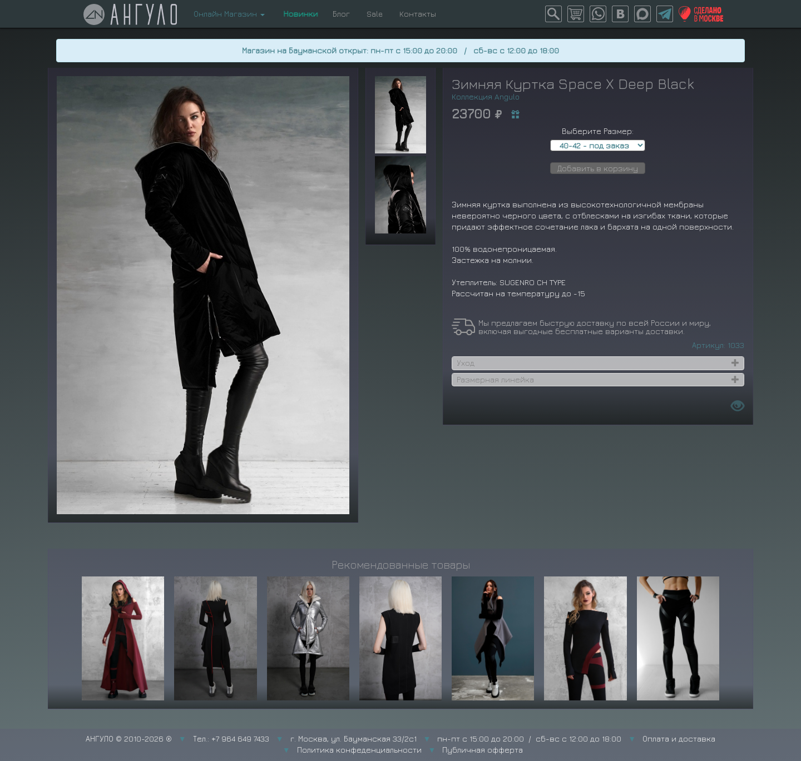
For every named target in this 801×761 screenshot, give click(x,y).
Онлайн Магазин (229, 13)
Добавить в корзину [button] (597, 168)
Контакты (417, 13)
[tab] (598, 363)
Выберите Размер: (598, 131)
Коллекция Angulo (486, 96)
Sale (375, 13)
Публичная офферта (482, 749)
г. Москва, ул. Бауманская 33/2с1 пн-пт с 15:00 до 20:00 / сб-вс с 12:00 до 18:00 (456, 738)
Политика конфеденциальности (359, 749)
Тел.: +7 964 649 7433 (231, 738)
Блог (341, 13)
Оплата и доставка (678, 738)
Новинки (298, 13)
